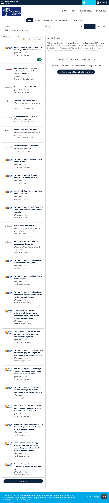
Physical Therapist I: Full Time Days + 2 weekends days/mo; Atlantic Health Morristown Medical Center (28, 371)
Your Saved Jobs (76, 20)
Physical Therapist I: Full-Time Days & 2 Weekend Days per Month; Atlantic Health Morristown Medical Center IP (28, 352)
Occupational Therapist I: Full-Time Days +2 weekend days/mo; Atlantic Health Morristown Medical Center (27, 408)
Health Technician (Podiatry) (25, 225)
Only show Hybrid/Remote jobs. (16, 30)
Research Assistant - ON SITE (25, 87)
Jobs (73, 11)
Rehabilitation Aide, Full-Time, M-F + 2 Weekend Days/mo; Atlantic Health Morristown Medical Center (28, 426)
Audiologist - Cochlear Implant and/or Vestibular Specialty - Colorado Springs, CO (26, 70)
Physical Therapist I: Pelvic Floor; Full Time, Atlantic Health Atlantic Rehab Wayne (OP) (28, 209)
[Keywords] (23, 26)
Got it (104, 497)
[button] (101, 26)
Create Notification (35, 39)
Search (29, 20)
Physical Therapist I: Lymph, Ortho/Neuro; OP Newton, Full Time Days (27, 466)
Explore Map (47, 20)
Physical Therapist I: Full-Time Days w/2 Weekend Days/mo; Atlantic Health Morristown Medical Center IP (28, 389)
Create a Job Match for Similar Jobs (76, 72)
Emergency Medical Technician (25, 100)
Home (65, 11)
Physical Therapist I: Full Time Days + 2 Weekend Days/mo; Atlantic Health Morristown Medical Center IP (28, 294)
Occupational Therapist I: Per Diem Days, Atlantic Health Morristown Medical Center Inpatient (27, 334)
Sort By (6, 39)
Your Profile (85, 11)
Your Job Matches (61, 20)
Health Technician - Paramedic (25, 130)
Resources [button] (100, 11)
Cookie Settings (93, 497)
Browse (37, 20)
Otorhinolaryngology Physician (26, 116)
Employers (102, 2)
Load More (23, 481)
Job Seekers (89, 2)
